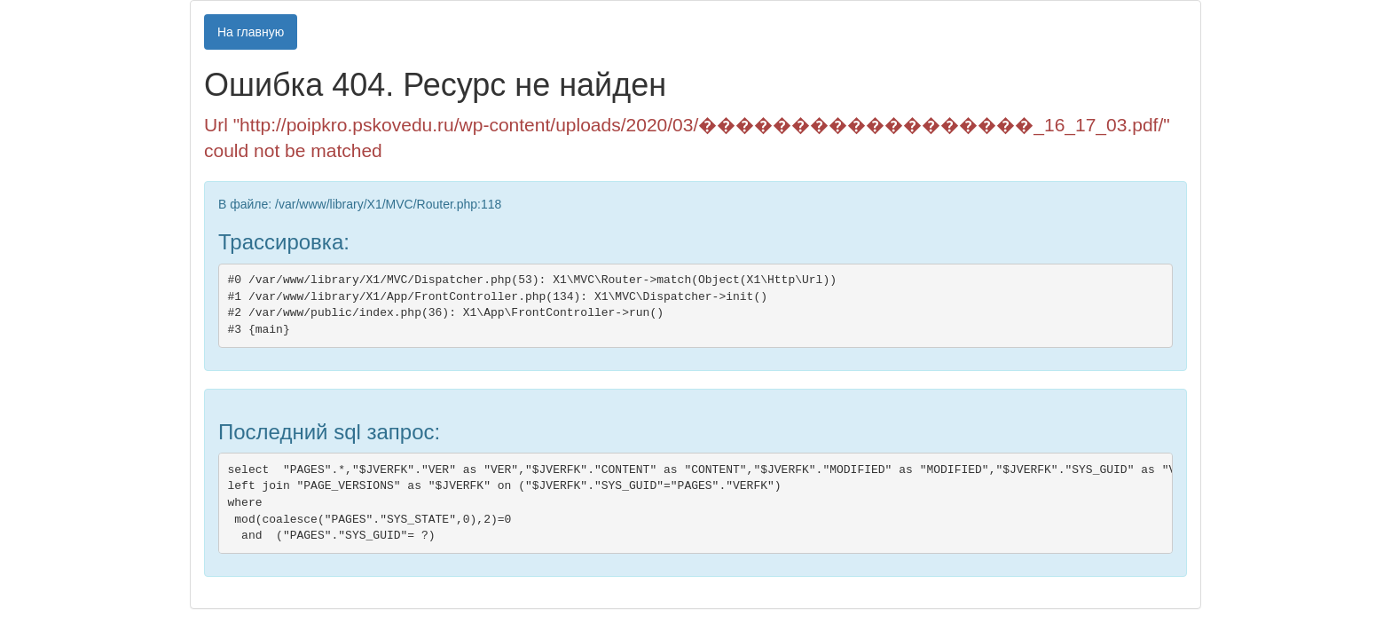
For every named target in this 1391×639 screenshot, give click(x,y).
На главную (250, 32)
